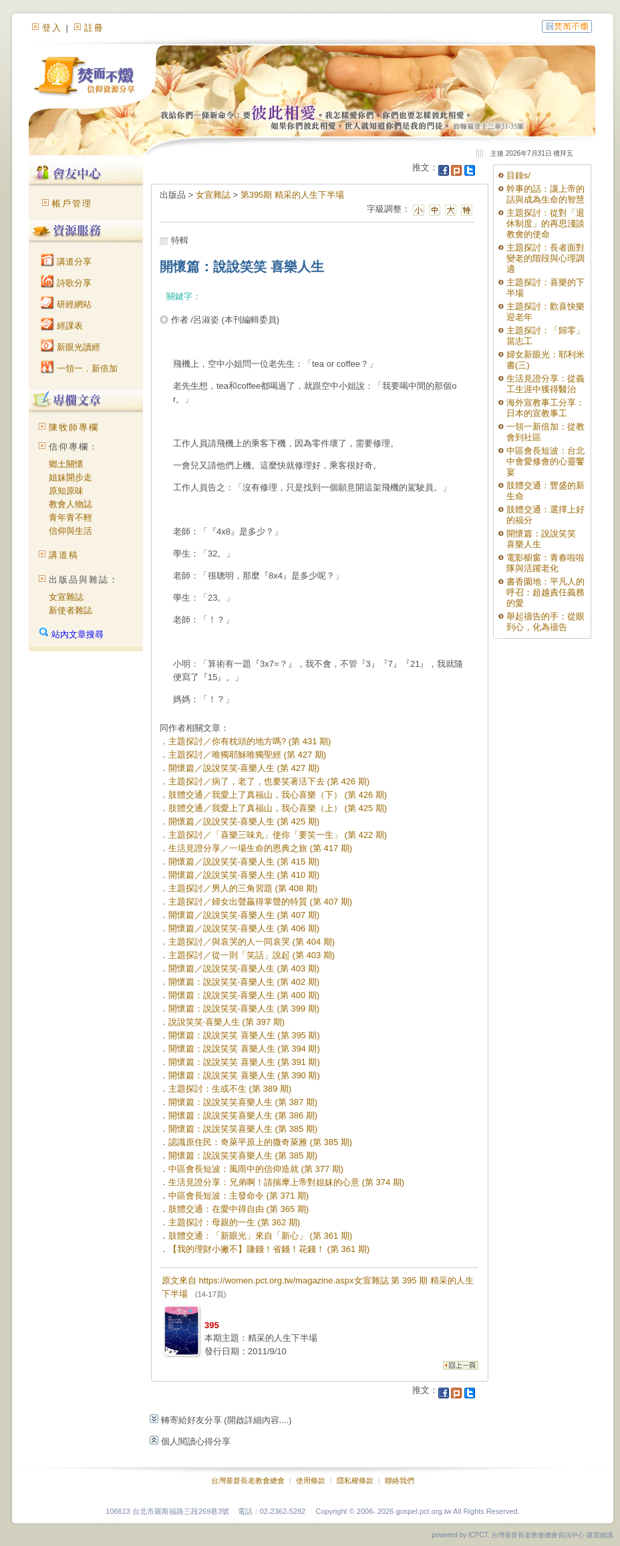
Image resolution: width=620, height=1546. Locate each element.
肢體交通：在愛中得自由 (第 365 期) (238, 1209)
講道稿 (64, 555)
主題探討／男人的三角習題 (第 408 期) (242, 888)
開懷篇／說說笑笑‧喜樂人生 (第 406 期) (243, 928)
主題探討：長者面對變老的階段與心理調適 (545, 258)
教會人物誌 (70, 504)
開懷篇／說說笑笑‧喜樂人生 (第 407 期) (243, 915)
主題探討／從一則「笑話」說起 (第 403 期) (251, 955)
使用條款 (310, 1481)
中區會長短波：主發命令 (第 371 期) (238, 1196)
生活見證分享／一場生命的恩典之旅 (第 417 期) (260, 848)
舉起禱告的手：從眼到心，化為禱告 (545, 621)
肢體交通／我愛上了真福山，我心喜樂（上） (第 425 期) (277, 808)
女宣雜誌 (66, 597)
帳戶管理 (72, 203)
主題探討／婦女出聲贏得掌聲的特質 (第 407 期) (260, 902)
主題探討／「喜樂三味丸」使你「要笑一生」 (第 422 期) (277, 835)
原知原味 (66, 491)
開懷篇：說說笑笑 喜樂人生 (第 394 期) (244, 1049)
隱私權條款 (355, 1481)
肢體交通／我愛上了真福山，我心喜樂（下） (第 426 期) (277, 795)
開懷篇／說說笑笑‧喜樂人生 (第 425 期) (243, 821)
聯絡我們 (399, 1481)
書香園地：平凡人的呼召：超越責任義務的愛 (545, 592)
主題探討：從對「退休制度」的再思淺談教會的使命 (545, 223)
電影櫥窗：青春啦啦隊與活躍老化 (545, 563)
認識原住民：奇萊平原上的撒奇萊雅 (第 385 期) (260, 1142)
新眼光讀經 (70, 347)
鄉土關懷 (66, 464)
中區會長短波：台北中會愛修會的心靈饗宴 (545, 461)
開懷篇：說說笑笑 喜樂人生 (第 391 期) (244, 1062)
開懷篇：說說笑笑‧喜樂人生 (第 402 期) (243, 982)
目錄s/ (518, 175)
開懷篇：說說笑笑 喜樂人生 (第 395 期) (244, 1035)
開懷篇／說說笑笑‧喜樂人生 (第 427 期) (243, 768)
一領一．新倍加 (79, 368)
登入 (52, 28)
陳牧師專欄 (74, 427)
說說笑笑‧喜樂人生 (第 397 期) (226, 1022)
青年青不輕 (70, 517)
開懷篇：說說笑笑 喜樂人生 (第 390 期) (244, 1075)
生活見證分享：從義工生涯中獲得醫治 (545, 383)
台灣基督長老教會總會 (248, 1481)
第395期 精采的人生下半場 (292, 195)
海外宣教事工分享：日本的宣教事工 (545, 408)
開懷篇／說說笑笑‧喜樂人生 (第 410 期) (243, 875)
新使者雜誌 (70, 610)
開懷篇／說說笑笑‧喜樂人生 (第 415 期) (243, 862)
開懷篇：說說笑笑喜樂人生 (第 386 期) (242, 1115)
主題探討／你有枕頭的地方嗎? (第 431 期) (249, 741)
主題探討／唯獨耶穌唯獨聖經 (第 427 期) (247, 755)
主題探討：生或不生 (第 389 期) (229, 1089)
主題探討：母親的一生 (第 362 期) (234, 1222)
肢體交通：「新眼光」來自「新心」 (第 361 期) (260, 1236)
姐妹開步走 (70, 477)
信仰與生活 (70, 531)
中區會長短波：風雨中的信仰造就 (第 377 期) (255, 1169)
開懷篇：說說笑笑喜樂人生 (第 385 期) (242, 1129)
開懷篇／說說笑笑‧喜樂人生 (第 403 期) (243, 968)
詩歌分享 (66, 283)
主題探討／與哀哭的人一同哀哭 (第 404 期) (251, 942)
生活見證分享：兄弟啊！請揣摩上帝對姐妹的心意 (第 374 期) (286, 1182)
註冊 (94, 28)
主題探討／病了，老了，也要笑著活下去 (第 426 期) (268, 781)
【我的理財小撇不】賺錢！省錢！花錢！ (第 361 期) (268, 1249)
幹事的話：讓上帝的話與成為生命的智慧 (545, 194)
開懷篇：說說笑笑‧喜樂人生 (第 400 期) (243, 995)
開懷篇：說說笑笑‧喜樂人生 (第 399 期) (243, 1008)
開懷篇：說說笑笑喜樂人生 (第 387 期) (242, 1102)
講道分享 (66, 262)
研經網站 (66, 304)
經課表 (62, 326)
